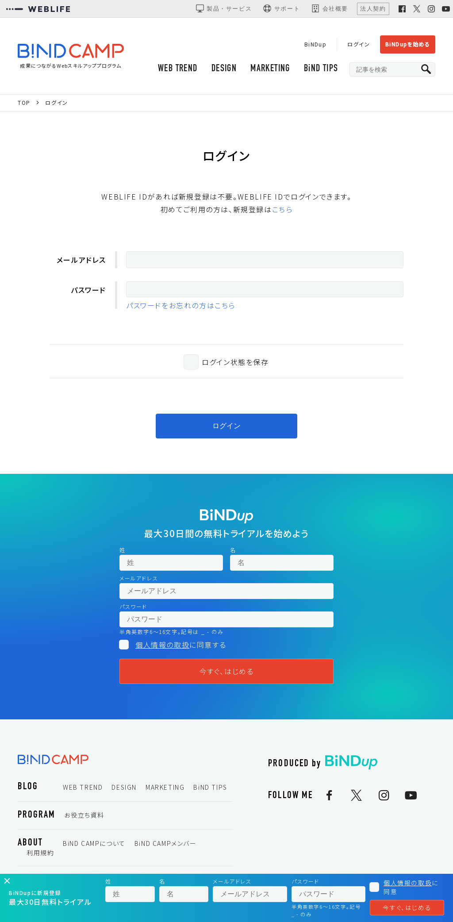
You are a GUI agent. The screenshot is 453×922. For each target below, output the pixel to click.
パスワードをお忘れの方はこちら (180, 307)
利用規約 (40, 854)
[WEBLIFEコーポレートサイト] (38, 9)
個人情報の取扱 (162, 646)
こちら (282, 211)
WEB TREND (175, 70)
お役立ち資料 (84, 816)
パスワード (88, 291)
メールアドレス (81, 261)
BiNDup (314, 44)
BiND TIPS (320, 70)
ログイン (357, 44)
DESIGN (222, 70)
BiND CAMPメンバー (165, 845)
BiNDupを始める (407, 44)
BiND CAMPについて (94, 845)
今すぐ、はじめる (227, 673)
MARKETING (269, 70)
